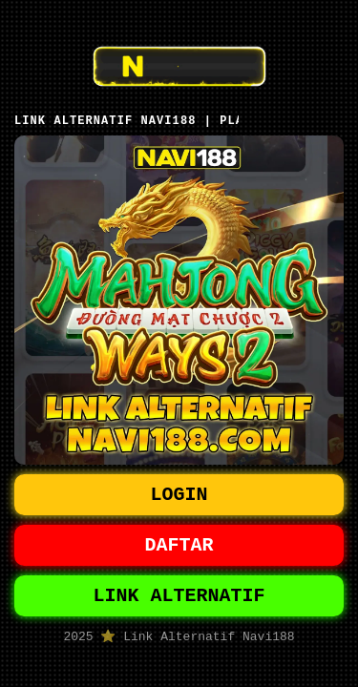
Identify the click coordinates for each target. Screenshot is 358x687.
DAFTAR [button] (179, 545)
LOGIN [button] (179, 491)
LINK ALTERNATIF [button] (179, 600)
